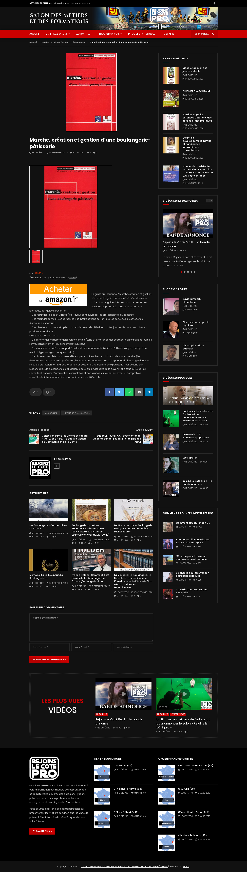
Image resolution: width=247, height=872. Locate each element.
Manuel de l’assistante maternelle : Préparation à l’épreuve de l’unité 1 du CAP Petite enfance (198, 171)
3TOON (186, 866)
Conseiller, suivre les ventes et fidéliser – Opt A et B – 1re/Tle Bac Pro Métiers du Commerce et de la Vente (65, 439)
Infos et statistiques (141, 33)
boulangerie (51, 412)
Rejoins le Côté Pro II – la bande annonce (186, 244)
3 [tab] (188, 272)
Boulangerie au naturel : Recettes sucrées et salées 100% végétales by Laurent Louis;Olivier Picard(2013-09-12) (91, 530)
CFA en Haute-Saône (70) (193, 812)
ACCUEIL (34, 33)
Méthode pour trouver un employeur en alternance (191, 558)
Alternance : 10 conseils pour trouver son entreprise (193, 541)
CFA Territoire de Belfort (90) (195, 765)
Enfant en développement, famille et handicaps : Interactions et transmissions (197, 144)
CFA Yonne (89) (123, 765)
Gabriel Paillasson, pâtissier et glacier (194, 398)
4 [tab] (191, 272)
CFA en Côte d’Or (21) (127, 812)
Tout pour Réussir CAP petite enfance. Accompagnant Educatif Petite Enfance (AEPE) (117, 439)
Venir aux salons (56, 33)
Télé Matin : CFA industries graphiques (196, 436)
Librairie (169, 33)
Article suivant (144, 429)
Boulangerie (79, 42)
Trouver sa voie (109, 33)
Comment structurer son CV (193, 523)
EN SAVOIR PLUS (42, 831)
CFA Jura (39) (186, 788)
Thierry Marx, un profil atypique (196, 324)
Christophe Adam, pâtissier (193, 347)
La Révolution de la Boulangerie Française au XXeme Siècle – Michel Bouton (133, 528)
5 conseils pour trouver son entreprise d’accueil (192, 574)
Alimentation (61, 42)
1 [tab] (181, 272)
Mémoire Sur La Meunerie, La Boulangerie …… (46, 576)
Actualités (83, 33)
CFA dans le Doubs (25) (192, 835)
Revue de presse (178, 714)
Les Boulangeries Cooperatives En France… (48, 527)
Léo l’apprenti (191, 457)
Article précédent (40, 429)
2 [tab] (185, 272)
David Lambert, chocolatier (192, 300)
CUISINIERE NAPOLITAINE (196, 91)
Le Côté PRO (38, 152)
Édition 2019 (101, 714)
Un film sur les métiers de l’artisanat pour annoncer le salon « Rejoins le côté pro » (198, 416)
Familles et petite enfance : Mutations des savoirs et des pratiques (197, 117)
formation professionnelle (77, 412)
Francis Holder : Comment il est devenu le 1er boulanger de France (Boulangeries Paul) (90, 578)
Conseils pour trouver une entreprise (191, 591)
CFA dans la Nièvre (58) (128, 788)
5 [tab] (194, 272)
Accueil (33, 42)
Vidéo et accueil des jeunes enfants (72, 3)
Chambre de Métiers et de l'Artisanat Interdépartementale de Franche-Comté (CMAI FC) (125, 866)
